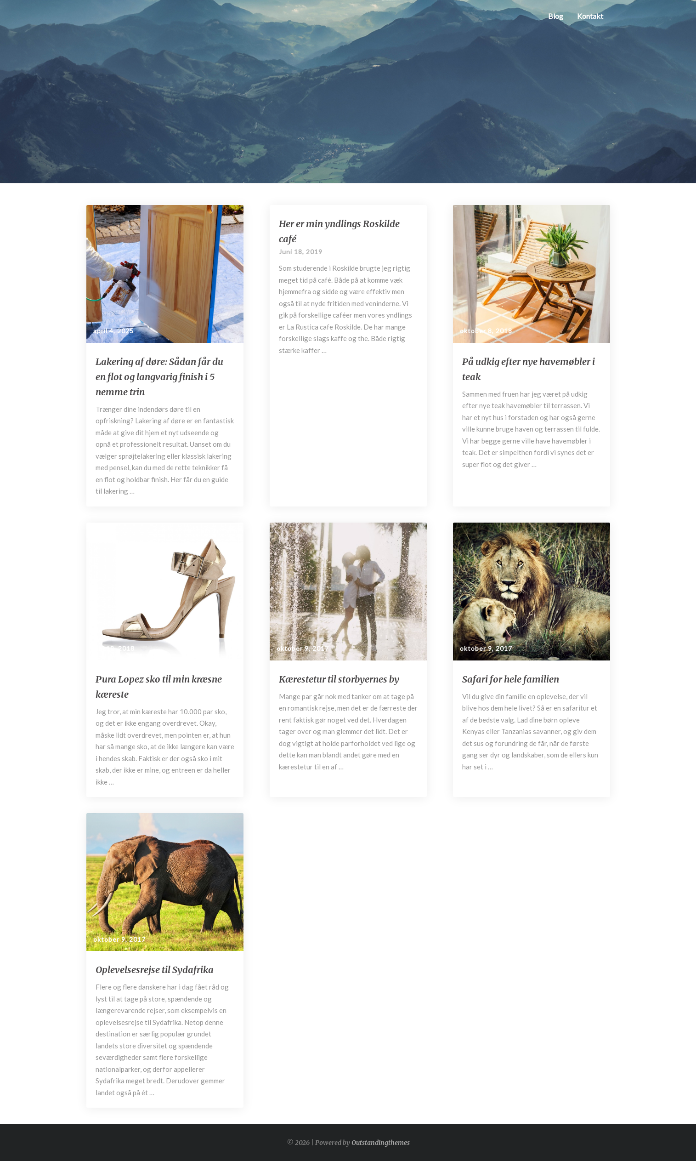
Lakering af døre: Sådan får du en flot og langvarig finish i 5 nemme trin (159, 377)
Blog (555, 15)
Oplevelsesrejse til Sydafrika (155, 969)
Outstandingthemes (380, 1142)
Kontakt (590, 15)
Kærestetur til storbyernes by (339, 679)
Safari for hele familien (510, 679)
